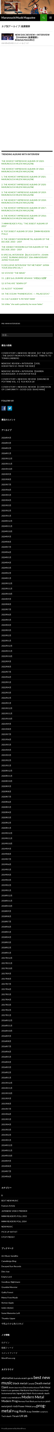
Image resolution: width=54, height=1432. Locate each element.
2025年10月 (6, 469)
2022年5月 (6, 682)
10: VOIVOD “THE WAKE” (13, 273)
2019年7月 (6, 859)
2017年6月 (6, 989)
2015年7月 (6, 1109)
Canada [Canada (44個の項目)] (31, 1383)
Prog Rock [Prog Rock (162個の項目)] (19, 1411)
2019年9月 (6, 848)
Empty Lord (6, 1276)
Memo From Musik (9, 1297)
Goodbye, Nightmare (10, 1282)
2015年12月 (6, 1083)
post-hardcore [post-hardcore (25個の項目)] (39, 1401)
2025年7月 (6, 484)
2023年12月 (6, 583)
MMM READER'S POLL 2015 (14, 1216)
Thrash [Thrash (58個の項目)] (15, 1416)
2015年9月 (6, 1098)
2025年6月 (6, 489)
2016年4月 (6, 1062)
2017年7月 (6, 984)
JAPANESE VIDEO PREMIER (14, 1211)
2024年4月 (6, 562)
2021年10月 (6, 718)
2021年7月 (6, 734)
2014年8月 (6, 1166)
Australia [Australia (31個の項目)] (17, 1378)
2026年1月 (6, 453)
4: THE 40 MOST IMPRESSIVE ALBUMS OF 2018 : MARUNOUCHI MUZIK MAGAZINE (24, 201)
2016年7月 (6, 1046)
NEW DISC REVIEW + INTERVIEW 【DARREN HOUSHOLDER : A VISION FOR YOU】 (22, 372)
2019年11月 (6, 838)
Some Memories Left (10, 1313)
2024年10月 (6, 531)
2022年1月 (6, 703)
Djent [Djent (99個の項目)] (4, 1387)
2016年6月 (6, 1051)
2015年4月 (6, 1124)
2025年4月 (6, 500)
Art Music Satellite (9, 1256)
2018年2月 (6, 947)
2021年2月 (6, 760)
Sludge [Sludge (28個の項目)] (29, 1412)
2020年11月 (6, 776)
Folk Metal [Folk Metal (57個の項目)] (45, 1387)
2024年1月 (6, 578)
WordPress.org (8, 1358)
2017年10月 (6, 968)
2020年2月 (6, 822)
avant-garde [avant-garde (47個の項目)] (27, 1378)
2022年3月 (6, 692)
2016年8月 (6, 1041)
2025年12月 (6, 458)
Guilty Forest (7, 1292)
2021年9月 (6, 724)
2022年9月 (6, 661)
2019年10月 (6, 843)
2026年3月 (6, 443)
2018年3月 (6, 942)
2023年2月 (6, 635)
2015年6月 (6, 1114)
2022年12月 (6, 646)
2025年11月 (6, 463)
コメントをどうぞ (22, 43)
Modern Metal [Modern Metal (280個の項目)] (33, 1397)
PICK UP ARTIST (9, 1232)
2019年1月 (6, 890)
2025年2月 (6, 510)
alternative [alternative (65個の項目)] (7, 1378)
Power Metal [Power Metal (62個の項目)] (24, 1406)
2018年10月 (6, 906)
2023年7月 (6, 609)
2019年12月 (6, 833)
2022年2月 (6, 698)
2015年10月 (6, 1093)
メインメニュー (50, 17)
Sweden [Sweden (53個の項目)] (36, 1411)
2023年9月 (6, 599)
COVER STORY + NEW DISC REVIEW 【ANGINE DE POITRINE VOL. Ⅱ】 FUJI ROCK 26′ (25, 380)
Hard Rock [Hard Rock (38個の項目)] (34, 1390)
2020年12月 (6, 770)
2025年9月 (6, 474)
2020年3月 (6, 817)
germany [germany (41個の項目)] (16, 1390)
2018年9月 (6, 911)
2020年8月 (6, 791)
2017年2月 (6, 1010)
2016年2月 (6, 1072)
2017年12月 (6, 958)
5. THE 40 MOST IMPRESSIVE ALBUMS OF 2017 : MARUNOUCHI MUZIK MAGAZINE (24, 209)
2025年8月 (6, 479)
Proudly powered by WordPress (13, 1428)
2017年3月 (6, 1005)
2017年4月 (6, 999)
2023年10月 (6, 594)
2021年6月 (6, 739)
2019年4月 (6, 874)
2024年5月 (6, 557)
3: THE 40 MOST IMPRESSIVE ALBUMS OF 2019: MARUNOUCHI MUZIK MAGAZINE (23, 193)
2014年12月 (6, 1145)
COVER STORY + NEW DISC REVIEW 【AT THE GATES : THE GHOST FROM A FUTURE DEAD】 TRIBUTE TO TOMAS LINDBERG (27, 355)
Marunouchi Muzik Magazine (18, 17)
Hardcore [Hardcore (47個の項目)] (24, 1390)
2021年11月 (6, 713)
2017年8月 (6, 979)
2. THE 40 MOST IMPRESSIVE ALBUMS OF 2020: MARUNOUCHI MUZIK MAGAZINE (23, 185)
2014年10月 (6, 1155)
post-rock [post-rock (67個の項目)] (12, 1406)
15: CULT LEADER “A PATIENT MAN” (18, 299)
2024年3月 (6, 567)
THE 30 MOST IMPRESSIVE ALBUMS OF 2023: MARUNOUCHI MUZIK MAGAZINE (22, 162)
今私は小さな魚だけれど (12, 1323)
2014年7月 (6, 1171)
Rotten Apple (7, 1303)
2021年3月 (6, 755)
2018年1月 (6, 952)
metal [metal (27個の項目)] (9, 1398)
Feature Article (8, 1206)
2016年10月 (6, 1031)
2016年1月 (6, 1077)
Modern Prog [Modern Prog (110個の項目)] (9, 1401)
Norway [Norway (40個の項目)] (21, 1401)
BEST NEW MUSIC (9, 1200)
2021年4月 (6, 750)
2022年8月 (6, 666)
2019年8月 (6, 854)
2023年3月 (6, 630)
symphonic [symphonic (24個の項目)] (44, 1412)
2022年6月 (6, 677)
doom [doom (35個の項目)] (11, 1387)
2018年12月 (6, 895)
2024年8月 (6, 541)
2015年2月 (6, 1135)
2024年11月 (6, 526)
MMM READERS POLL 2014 (13, 1221)
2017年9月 (6, 973)
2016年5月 (6, 1057)
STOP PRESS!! (8, 1237)
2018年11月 (6, 900)
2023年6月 (6, 614)
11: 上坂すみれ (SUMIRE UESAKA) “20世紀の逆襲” (24, 278)
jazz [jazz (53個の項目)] (24, 1393)
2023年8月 (6, 604)
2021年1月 (6, 765)
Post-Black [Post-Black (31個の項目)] (29, 1401)
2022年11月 (6, 651)
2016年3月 (6, 1067)
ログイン (5, 1342)
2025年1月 (6, 515)
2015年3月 (6, 1129)
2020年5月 (6, 807)
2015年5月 (6, 1119)
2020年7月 (6, 796)
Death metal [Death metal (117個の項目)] (42, 1383)
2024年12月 (6, 521)
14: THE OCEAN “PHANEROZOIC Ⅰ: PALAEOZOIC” (25, 293)
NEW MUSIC (7, 1226)
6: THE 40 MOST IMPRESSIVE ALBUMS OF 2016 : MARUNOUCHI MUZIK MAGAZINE (24, 217)
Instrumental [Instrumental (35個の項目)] (6, 1393)
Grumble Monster (9, 1287)
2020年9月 (6, 786)
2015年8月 (6, 1103)
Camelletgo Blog (8, 1261)
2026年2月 (6, 448)
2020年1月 (6, 828)
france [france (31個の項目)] (4, 1390)
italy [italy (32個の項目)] (14, 1393)
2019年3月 (6, 880)
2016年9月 (6, 1036)
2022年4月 (6, 687)
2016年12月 (6, 1020)
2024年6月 (6, 552)
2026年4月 (6, 437)
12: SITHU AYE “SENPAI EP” (14, 283)
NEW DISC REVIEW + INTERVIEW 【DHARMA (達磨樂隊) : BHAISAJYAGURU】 (32, 37)
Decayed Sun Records (11, 1266)
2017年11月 (6, 963)
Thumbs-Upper (8, 1318)
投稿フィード (7, 1347)
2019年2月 (6, 885)
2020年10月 (6, 781)
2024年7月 (6, 547)
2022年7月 (6, 672)
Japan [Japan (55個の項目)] (19, 1393)
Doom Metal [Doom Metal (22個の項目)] (18, 1388)
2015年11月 (6, 1088)
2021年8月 (6, 729)
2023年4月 (6, 625)
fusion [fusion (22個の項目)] (9, 1390)
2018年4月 (6, 937)
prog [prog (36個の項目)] (34, 1406)
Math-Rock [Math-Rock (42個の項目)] (32, 1393)
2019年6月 (6, 864)
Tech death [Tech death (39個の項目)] (6, 1416)
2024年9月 (6, 536)
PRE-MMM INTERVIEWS (10, 323)
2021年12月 (6, 708)
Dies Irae (5, 1271)
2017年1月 (6, 1015)
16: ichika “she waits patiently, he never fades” (22, 304)
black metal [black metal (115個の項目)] (20, 1383)
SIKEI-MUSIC (7, 1308)
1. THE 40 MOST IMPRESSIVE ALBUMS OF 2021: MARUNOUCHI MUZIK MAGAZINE (23, 177)
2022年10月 (6, 656)
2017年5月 (6, 994)
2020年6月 (6, 802)
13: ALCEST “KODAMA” (12, 288)
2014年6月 (6, 1176)
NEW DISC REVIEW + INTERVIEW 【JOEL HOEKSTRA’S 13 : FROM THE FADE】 (20, 364)
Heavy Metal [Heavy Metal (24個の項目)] (44, 1390)
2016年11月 (6, 1025)
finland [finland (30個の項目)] (36, 1387)
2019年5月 (6, 869)
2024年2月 (6, 573)
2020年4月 (6, 812)
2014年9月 (6, 1161)
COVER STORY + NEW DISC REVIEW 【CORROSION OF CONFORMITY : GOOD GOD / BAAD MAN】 (26, 388)
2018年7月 (6, 921)
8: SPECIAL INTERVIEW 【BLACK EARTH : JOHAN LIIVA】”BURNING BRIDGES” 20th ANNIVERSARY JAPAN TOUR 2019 (24, 257)
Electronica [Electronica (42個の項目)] (28, 1387)
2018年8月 (6, 916)
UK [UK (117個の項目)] (21, 1416)
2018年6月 (6, 926)
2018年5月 (6, 932)
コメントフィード (9, 1353)
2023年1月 (6, 640)
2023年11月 (6, 588)
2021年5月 (6, 744)
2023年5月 (6, 620)
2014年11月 (6, 1150)
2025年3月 (6, 505)
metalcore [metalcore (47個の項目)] (16, 1397)
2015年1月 (6, 1140)
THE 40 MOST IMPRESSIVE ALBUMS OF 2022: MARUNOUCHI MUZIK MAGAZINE (22, 170)
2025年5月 (6, 495)
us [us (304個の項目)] (25, 1416)
